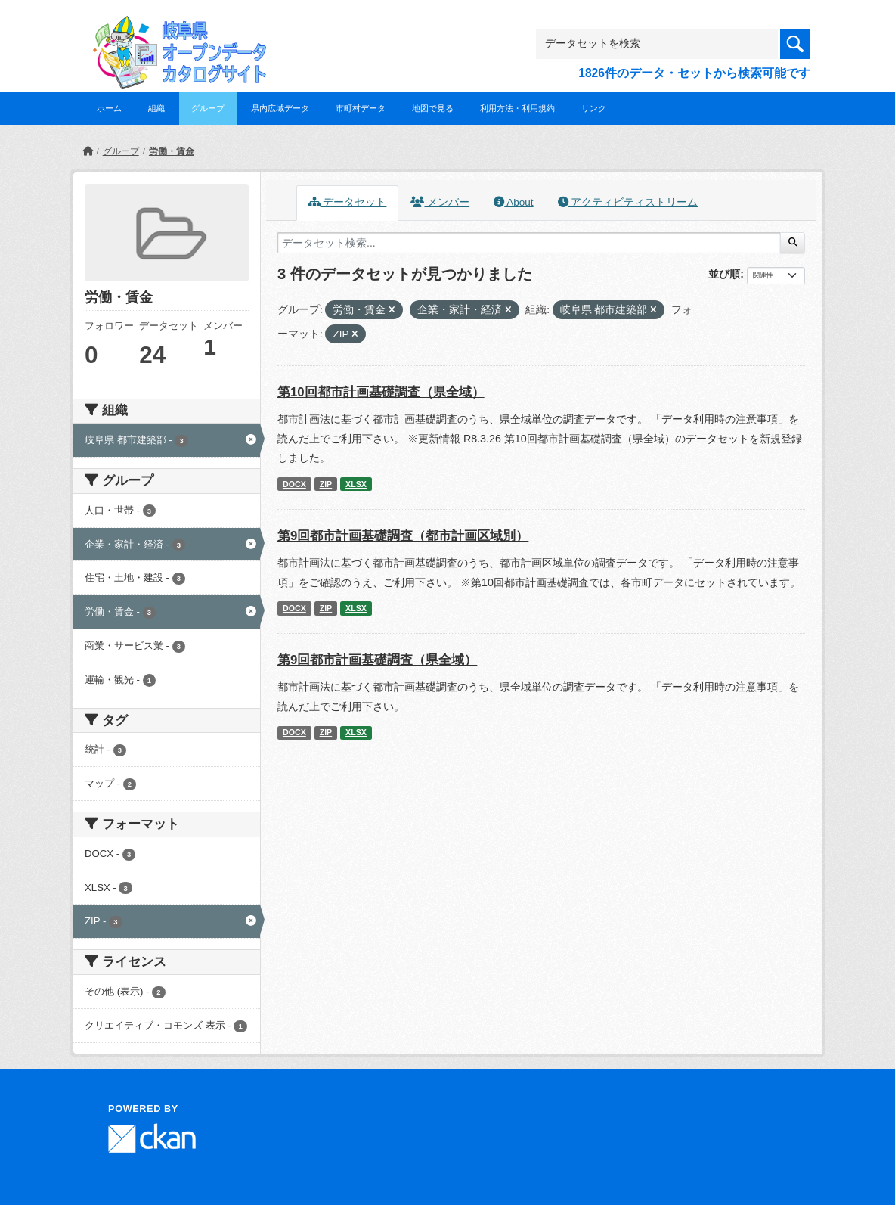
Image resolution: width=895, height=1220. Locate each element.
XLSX (356, 484)
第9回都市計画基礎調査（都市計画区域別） (402, 536)
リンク (593, 108)
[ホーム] (87, 151)
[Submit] (792, 242)
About (513, 202)
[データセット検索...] (529, 242)
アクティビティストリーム (628, 202)
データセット (347, 202)
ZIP (326, 484)
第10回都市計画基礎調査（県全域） (381, 392)
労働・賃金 (171, 151)
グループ (208, 108)
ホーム (109, 108)
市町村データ (361, 108)
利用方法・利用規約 (517, 108)
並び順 (724, 274)
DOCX (294, 484)
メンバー (439, 202)
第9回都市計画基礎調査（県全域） (377, 660)
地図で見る (433, 108)
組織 (156, 108)
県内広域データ (280, 108)
